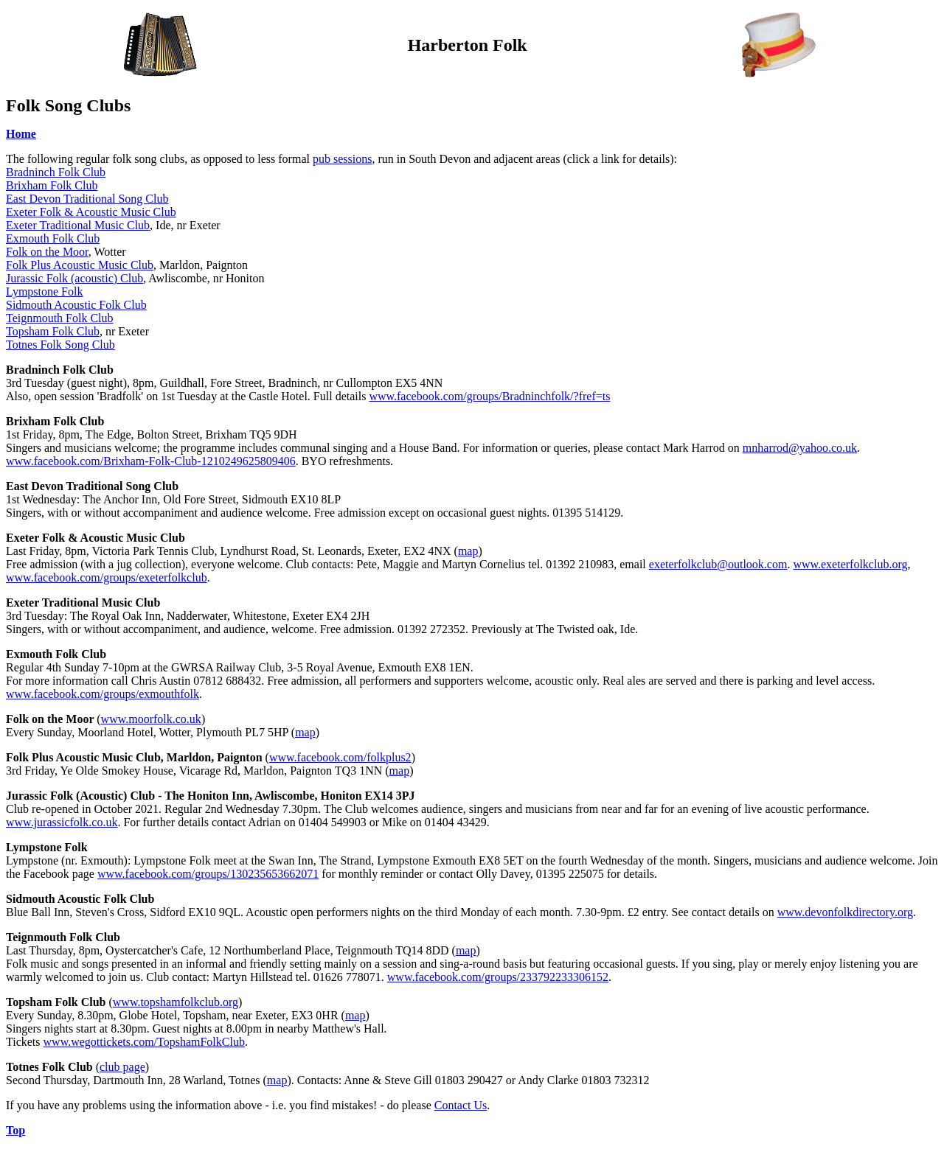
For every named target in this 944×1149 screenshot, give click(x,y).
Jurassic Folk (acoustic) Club (74, 278)
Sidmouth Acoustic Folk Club (76, 304)
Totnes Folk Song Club (60, 344)
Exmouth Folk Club (53, 238)
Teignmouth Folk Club (60, 318)
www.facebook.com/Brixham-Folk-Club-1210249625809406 (151, 461)
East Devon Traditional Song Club (87, 198)
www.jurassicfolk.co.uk (61, 822)
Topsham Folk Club (53, 331)
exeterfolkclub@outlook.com (718, 564)
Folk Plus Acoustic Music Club (79, 265)
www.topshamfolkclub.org (175, 1002)
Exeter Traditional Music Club (78, 225)
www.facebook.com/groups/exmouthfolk (102, 694)
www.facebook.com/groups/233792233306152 (497, 977)
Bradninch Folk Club (55, 172)
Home (21, 134)
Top (15, 1130)
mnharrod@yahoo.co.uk (800, 447)
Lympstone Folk (44, 291)
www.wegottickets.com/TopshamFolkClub (144, 1042)
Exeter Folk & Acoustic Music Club (91, 212)
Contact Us (460, 1105)
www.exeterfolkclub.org (850, 564)
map (468, 551)
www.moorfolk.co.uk (151, 719)
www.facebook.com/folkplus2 (340, 757)
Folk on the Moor (47, 251)
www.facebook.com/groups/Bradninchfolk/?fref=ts (489, 396)
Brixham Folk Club (51, 185)
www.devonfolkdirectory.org (845, 912)
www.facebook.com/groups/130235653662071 (208, 873)
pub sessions (342, 159)
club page (122, 1067)
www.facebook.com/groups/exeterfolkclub (106, 577)
